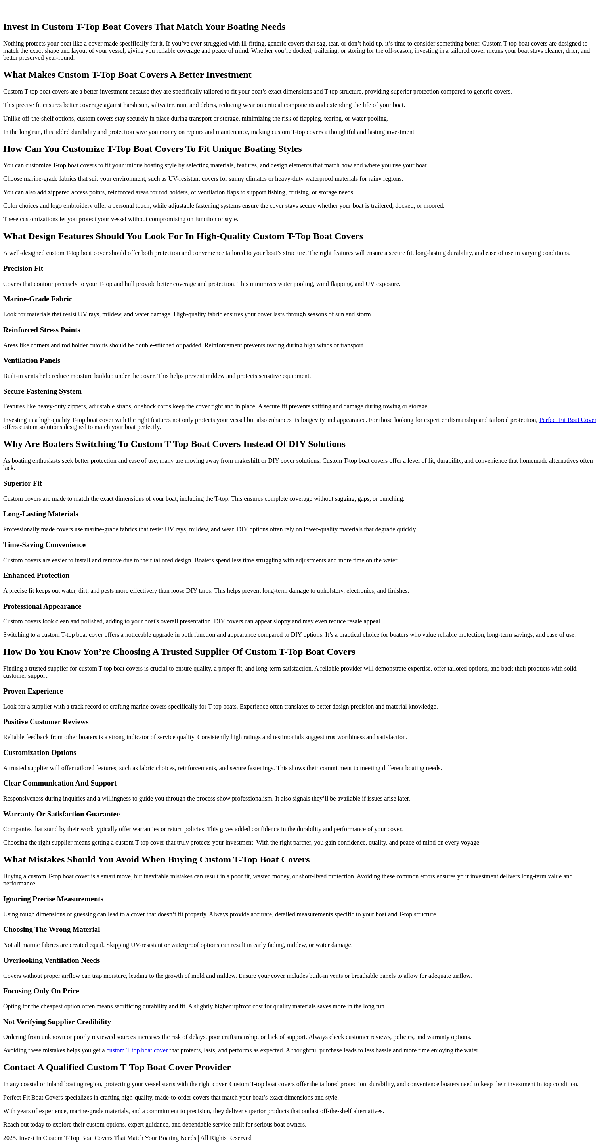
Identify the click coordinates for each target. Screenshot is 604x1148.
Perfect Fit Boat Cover (567, 419)
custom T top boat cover (137, 1050)
